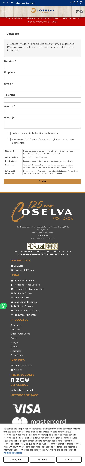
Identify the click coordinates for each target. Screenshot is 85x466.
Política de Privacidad (47, 133)
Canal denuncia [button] (20, 297)
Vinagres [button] (15, 342)
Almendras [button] (16, 325)
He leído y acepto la (34, 133)
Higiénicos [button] (16, 351)
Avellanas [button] (15, 329)
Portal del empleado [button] (22, 390)
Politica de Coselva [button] (22, 293)
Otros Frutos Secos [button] (20, 333)
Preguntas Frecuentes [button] (23, 315)
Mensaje (10, 117)
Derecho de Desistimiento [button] (25, 310)
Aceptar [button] (69, 459)
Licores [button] (14, 346)
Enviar (42, 181)
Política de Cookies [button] (22, 306)
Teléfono (9, 95)
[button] (42, 10)
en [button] (8, 3)
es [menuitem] (12, 3)
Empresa (9, 72)
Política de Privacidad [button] (23, 280)
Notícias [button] (16, 369)
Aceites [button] (14, 338)
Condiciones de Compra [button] (24, 302)
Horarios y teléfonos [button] (22, 270)
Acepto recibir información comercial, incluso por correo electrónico (42, 141)
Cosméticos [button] (17, 355)
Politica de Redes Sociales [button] (25, 284)
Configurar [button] (16, 459)
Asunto (9, 106)
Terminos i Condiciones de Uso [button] (27, 289)
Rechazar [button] (42, 459)
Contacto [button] (17, 266)
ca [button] (4, 3)
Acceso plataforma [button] (22, 365)
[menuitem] (8, 3)
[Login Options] (79, 12)
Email (8, 83)
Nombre (10, 61)
